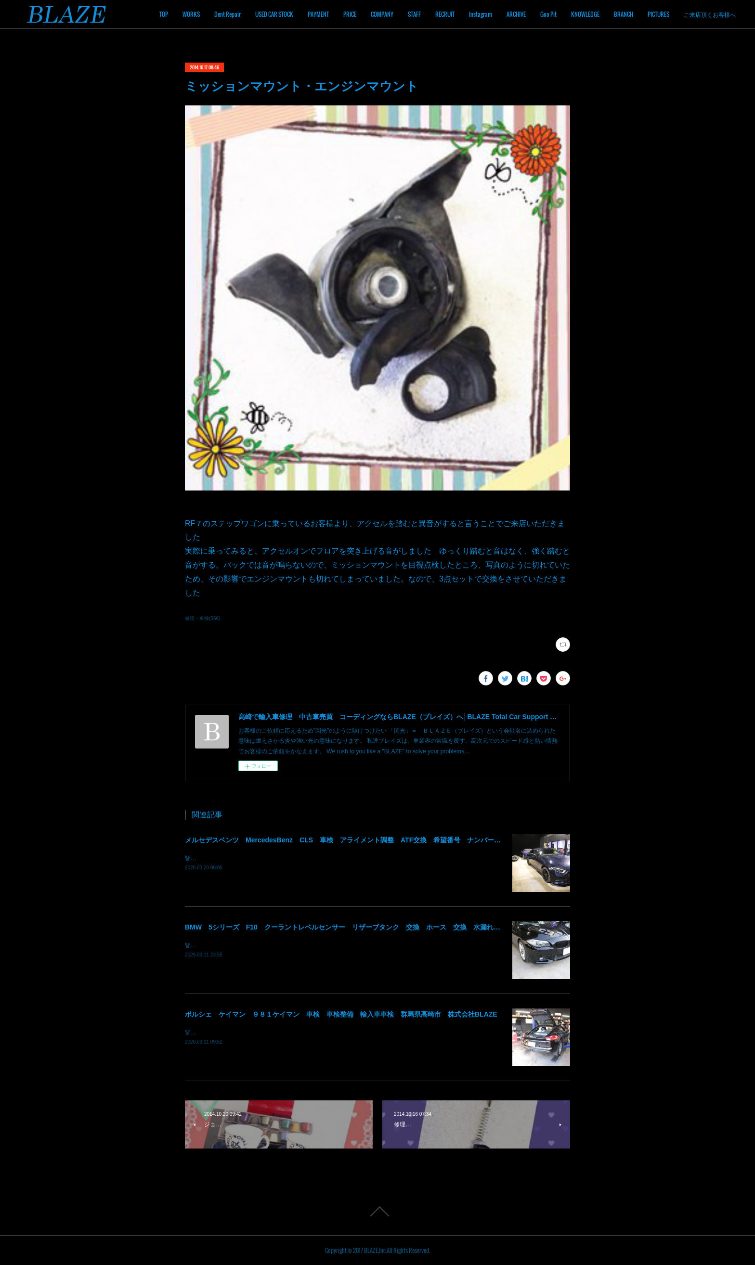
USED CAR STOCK (274, 14)
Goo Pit (548, 14)
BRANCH (623, 14)
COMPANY (382, 14)
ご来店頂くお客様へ (710, 14)
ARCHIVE (516, 14)
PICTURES (658, 14)
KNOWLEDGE (585, 14)
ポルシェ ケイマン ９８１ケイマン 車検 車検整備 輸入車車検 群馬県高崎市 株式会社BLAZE (341, 1014)
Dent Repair (227, 14)
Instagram (480, 14)
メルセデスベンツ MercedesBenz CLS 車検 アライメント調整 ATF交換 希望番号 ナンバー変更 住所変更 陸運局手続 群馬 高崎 (403, 840)
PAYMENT (318, 14)
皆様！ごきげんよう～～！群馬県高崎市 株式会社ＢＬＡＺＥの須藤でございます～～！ (300, 858)
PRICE (349, 14)
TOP (163, 14)
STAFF (414, 14)
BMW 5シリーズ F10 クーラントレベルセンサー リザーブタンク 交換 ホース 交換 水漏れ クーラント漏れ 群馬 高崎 (386, 927)
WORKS (191, 14)
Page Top (377, 1211)
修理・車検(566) (202, 618)
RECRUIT (445, 14)
